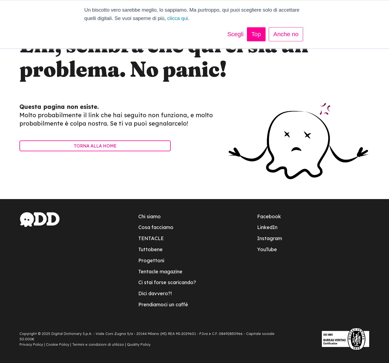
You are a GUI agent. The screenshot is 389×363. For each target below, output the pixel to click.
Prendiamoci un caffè (163, 304)
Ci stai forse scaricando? (167, 282)
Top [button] (256, 34)
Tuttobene (150, 249)
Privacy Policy (31, 344)
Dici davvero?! (155, 293)
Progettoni (151, 260)
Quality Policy (138, 344)
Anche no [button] (286, 34)
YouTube (267, 249)
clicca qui (177, 18)
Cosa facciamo (155, 227)
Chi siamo (149, 216)
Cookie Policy (57, 344)
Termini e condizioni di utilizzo (98, 344)
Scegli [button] (235, 34)
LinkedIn (267, 227)
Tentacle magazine (160, 271)
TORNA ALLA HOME (95, 146)
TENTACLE (151, 238)
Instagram (269, 238)
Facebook (269, 216)
